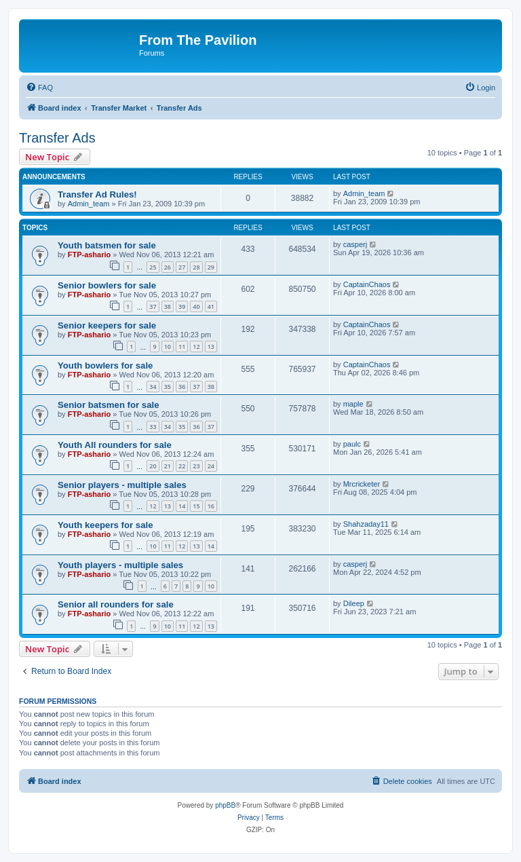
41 (211, 306)
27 (181, 267)
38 (167, 306)
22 (181, 466)
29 (211, 267)
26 (167, 267)
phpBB (225, 805)
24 (211, 466)
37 (152, 306)
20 (152, 466)
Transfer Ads (57, 137)
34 (152, 386)
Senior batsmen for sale (108, 405)
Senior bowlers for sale (107, 285)
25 (152, 267)
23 (196, 466)
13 (211, 346)
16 (211, 506)
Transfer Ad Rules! (97, 194)
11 (181, 346)
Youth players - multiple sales (120, 565)
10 (167, 346)
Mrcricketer (361, 484)
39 (181, 306)
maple (353, 404)
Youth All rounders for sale (115, 445)
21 (167, 466)
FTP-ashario (89, 254)
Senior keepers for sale (107, 325)
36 (181, 386)
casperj (355, 244)
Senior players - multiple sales (122, 485)
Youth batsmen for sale (107, 245)
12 (196, 346)
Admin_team (89, 204)
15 (196, 506)
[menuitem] (39, 87)
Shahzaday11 (366, 524)
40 (196, 306)
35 (167, 386)
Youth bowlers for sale (105, 365)
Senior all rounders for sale (116, 604)
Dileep (353, 603)
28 (196, 267)
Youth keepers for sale (105, 525)
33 (152, 426)
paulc (352, 444)
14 (181, 506)
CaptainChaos (367, 284)
